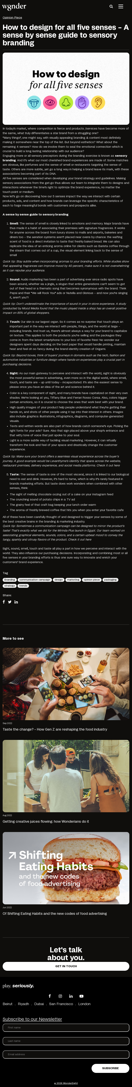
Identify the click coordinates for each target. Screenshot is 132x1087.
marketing (73, 580)
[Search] (111, 6)
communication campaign (34, 580)
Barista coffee (108, 246)
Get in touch (66, 966)
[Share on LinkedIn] (17, 602)
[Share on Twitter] (11, 602)
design (59, 580)
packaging (110, 580)
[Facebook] (49, 996)
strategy (9, 586)
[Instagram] (60, 996)
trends (23, 586)
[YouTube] (81, 996)
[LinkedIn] (71, 996)
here (117, 465)
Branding (9, 580)
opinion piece (92, 580)
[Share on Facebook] (5, 602)
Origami (100, 349)
